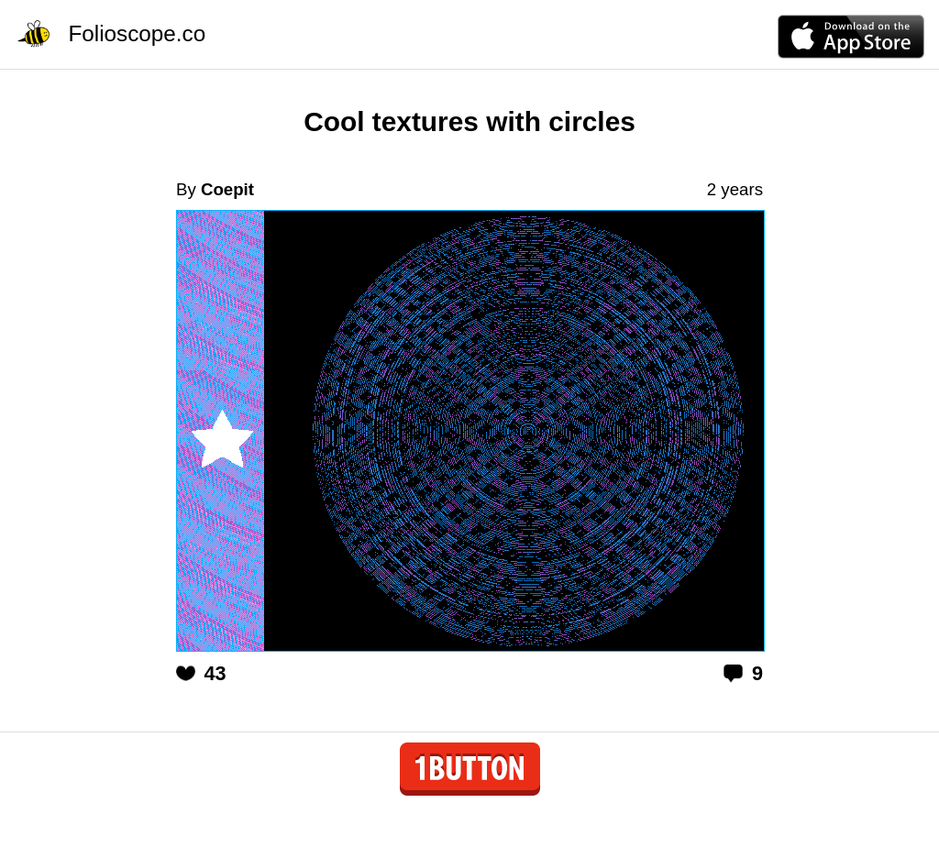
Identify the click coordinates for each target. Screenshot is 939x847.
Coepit (227, 189)
